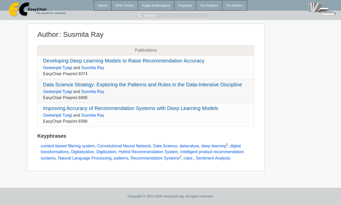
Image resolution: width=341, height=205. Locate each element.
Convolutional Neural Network (124, 146)
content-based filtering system (68, 146)
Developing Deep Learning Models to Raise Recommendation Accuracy (123, 61)
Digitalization (82, 152)
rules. (189, 158)
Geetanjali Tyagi (57, 68)
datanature (189, 146)
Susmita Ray (92, 68)
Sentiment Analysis (213, 158)
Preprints (185, 5)
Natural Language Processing (85, 158)
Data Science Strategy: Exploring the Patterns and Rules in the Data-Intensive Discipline (142, 84)
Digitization (106, 152)
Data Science (165, 146)
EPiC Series (124, 5)
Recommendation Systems (155, 158)
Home (102, 5)
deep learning (213, 146)
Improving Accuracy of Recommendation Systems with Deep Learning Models (130, 108)
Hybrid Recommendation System (148, 152)
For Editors (234, 5)
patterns (121, 158)
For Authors (209, 5)
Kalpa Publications (156, 5)
